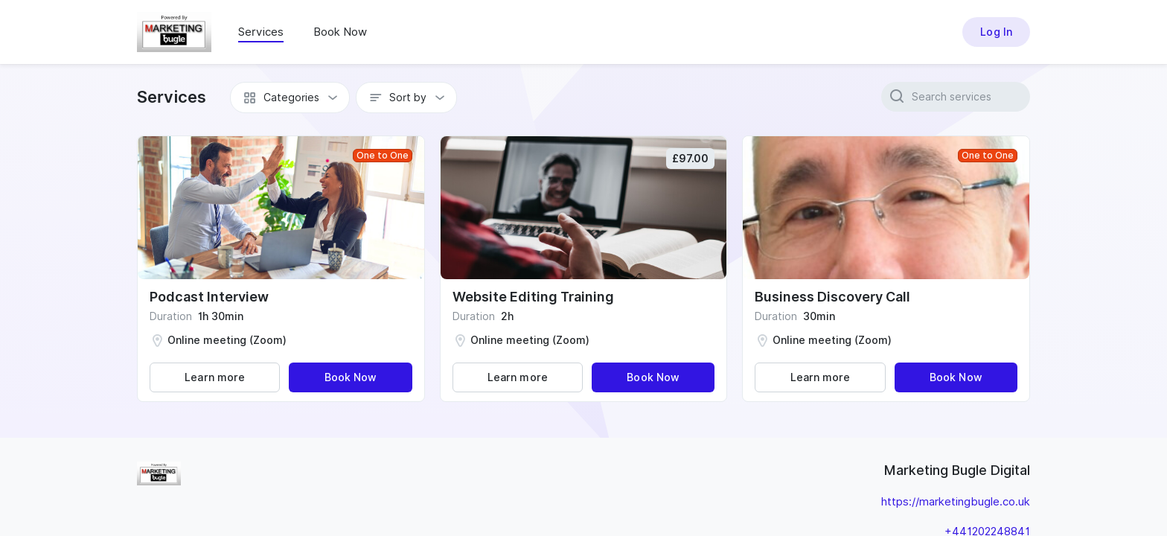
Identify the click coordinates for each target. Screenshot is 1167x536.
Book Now (340, 32)
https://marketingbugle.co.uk (955, 501)
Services (261, 32)
